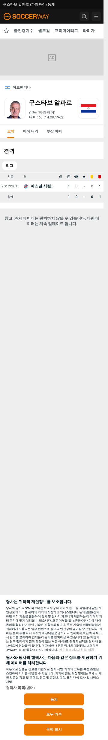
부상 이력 (54, 131)
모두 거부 (54, 714)
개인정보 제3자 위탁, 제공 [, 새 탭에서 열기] (76, 650)
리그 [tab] (9, 166)
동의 (54, 699)
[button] (84, 16)
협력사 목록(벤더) (20, 688)
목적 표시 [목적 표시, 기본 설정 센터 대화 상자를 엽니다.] (54, 729)
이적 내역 (30, 131)
